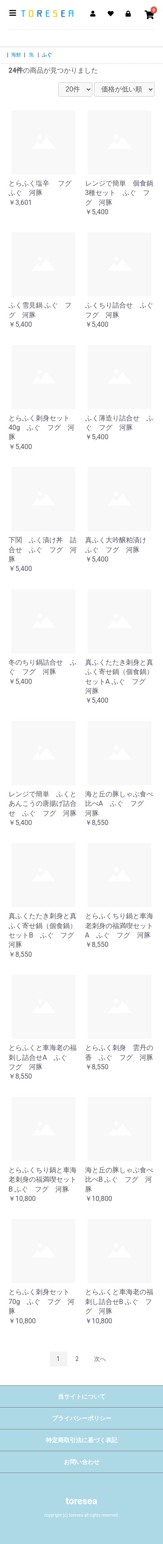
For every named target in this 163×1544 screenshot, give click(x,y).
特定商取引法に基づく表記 (81, 1440)
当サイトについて (82, 1396)
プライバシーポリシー (82, 1418)
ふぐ (47, 55)
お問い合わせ (82, 1461)
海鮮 (16, 55)
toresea (81, 1501)
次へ (100, 1358)
